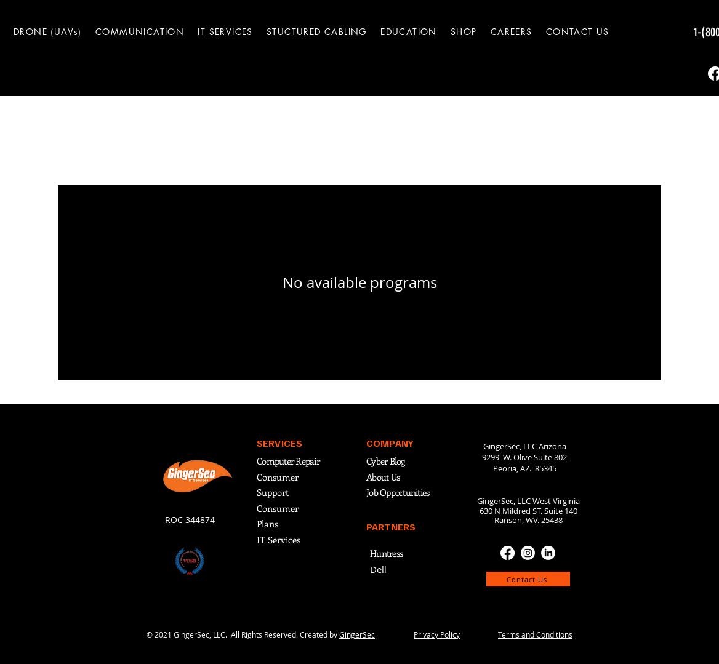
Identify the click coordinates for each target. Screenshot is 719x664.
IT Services (278, 540)
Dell (378, 569)
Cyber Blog (386, 461)
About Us (383, 477)
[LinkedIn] (548, 553)
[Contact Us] (528, 579)
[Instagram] (528, 553)
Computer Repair (288, 461)
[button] (139, 32)
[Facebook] (507, 553)
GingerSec (357, 634)
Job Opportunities (397, 492)
